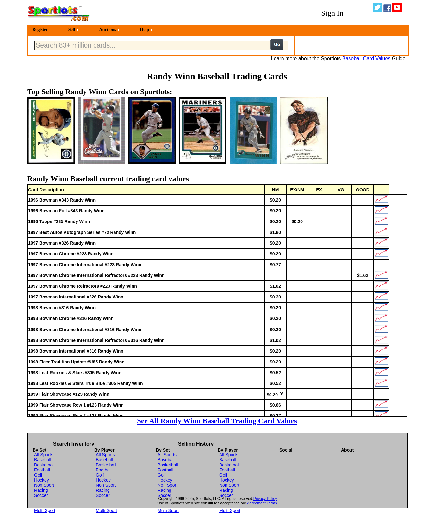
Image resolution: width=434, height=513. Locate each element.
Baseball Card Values (366, 58)
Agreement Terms (262, 503)
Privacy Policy (265, 499)
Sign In (332, 13)
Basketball (44, 464)
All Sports (43, 454)
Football (42, 469)
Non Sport (44, 485)
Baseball (42, 459)
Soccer (41, 495)
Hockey (41, 480)
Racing (41, 490)
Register (40, 29)
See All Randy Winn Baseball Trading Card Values (217, 421)
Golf (38, 475)
